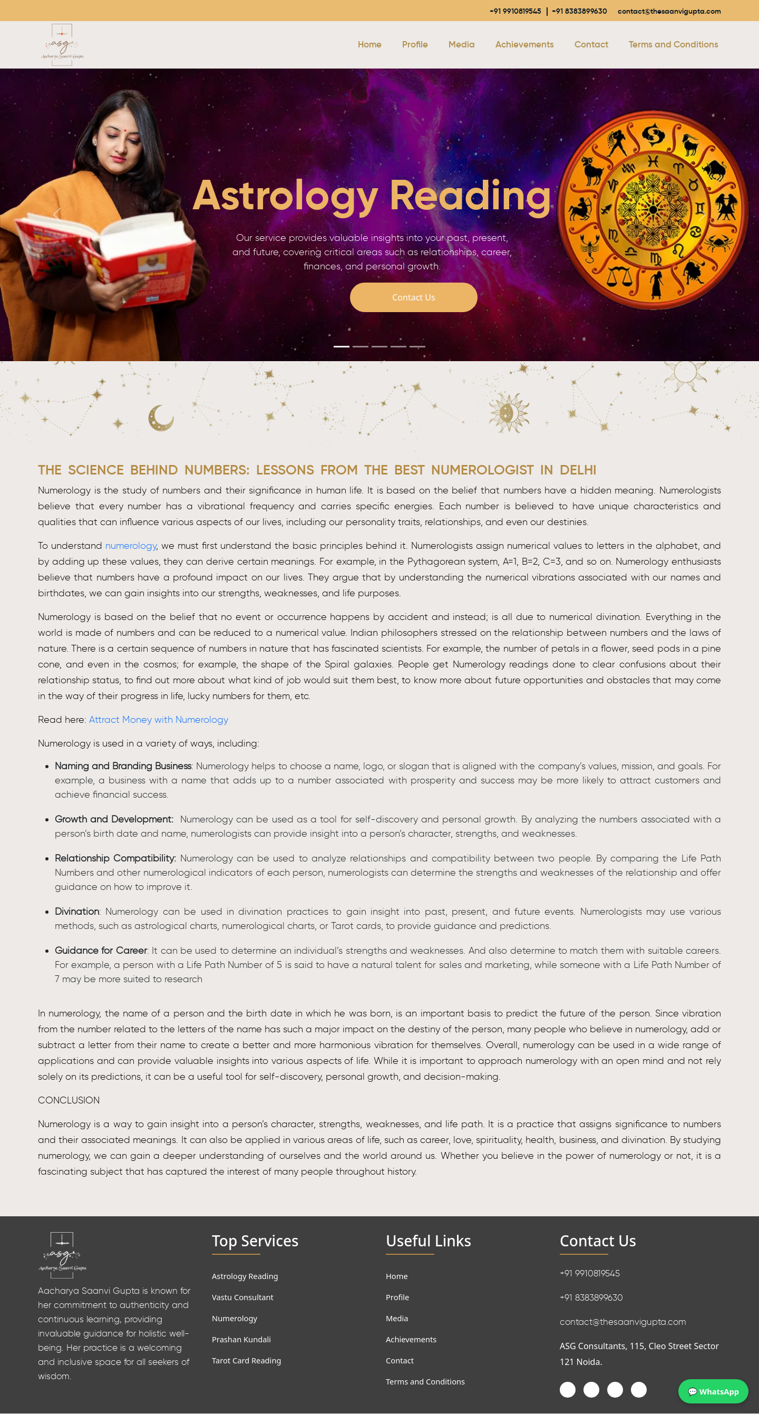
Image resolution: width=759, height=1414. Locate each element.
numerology (130, 546)
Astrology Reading (248, 1276)
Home (370, 45)
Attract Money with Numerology (158, 720)
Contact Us (413, 298)
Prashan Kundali (244, 1339)
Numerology (236, 1318)
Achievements (524, 45)
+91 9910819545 (481, 10)
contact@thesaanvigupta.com (658, 10)
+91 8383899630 (553, 10)
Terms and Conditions (673, 45)
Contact (591, 45)
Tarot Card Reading (250, 1361)
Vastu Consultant (245, 1297)
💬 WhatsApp (711, 1391)
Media (462, 45)
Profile (415, 45)
